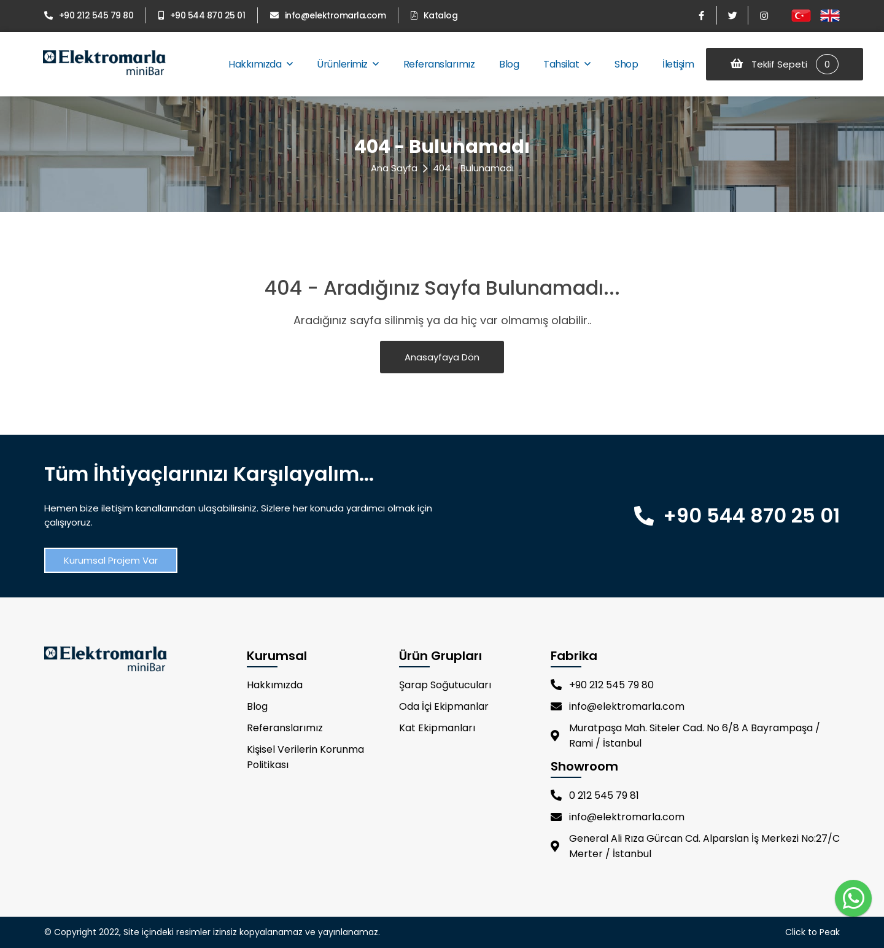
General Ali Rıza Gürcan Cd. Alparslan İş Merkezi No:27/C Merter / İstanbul (695, 846)
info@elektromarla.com (328, 15)
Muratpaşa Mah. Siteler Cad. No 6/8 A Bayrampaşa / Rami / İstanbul (685, 735)
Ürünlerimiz (348, 64)
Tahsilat (566, 64)
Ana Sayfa (394, 167)
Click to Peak (812, 932)
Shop (626, 64)
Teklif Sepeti (785, 64)
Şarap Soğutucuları (445, 685)
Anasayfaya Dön (442, 357)
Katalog (434, 15)
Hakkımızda (260, 64)
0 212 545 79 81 (595, 795)
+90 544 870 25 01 (201, 15)
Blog (509, 64)
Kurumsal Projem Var (111, 560)
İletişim (678, 64)
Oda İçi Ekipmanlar (444, 706)
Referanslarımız (439, 64)
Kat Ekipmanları (437, 728)
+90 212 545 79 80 (88, 15)
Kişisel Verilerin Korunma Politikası (305, 757)
